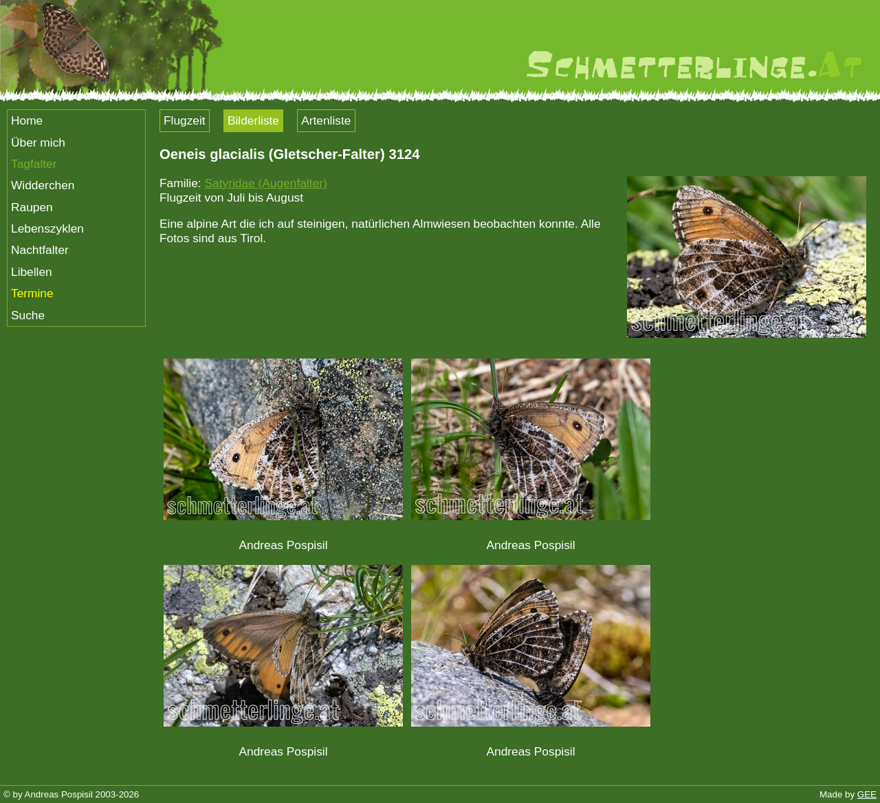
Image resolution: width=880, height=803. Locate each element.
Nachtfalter (40, 250)
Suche (28, 315)
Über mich (38, 142)
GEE (867, 794)
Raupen (32, 207)
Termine (32, 293)
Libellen (31, 272)
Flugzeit (185, 120)
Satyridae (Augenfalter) (265, 183)
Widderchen (42, 185)
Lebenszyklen (47, 228)
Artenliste (326, 120)
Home (27, 120)
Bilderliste (253, 120)
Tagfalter (33, 164)
